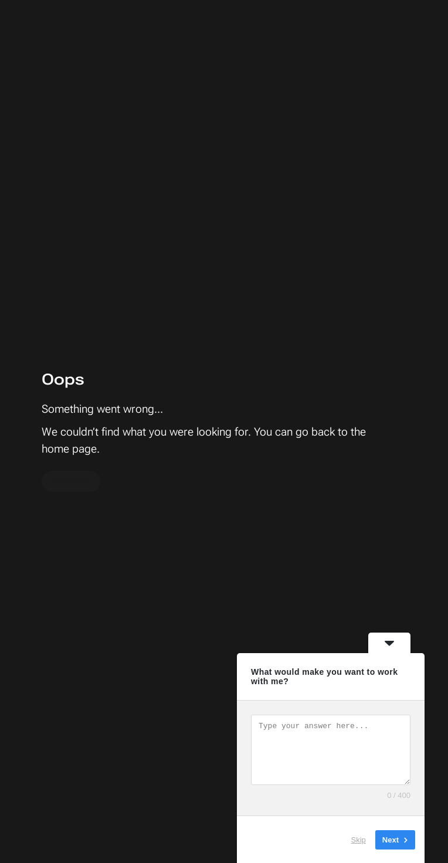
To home (71, 481)
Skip (358, 839)
